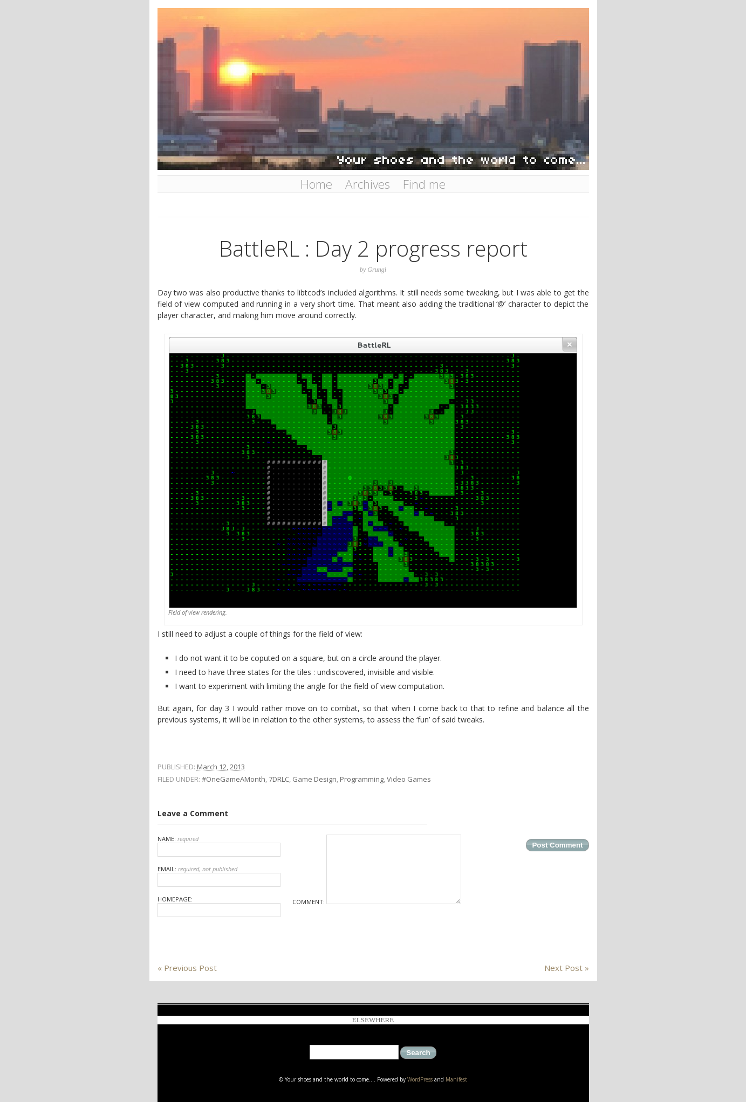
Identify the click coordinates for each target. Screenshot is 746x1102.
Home (316, 184)
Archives (367, 184)
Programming (362, 779)
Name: (219, 846)
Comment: (376, 902)
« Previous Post (187, 967)
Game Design (314, 779)
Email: (219, 876)
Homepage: (219, 906)
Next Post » (566, 967)
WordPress (420, 1079)
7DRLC (279, 779)
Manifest (456, 1079)
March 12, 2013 (221, 767)
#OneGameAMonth (233, 779)
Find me (424, 184)
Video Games (409, 779)
